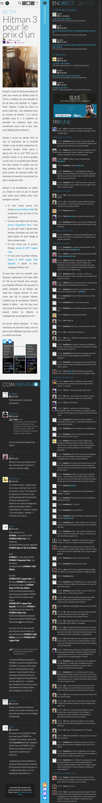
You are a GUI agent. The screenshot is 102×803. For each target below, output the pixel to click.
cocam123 (60, 82)
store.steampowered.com (67, 256)
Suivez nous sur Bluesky (45, 798)
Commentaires (64, 10)
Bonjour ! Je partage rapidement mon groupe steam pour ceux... (72, 90)
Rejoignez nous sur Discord (45, 789)
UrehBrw (60, 70)
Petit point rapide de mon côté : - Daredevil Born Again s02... (71, 65)
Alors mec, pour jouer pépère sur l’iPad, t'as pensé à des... (69, 77)
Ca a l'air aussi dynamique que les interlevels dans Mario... (70, 49)
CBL (9, 40)
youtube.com (75, 249)
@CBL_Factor (20, 42)
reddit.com (79, 165)
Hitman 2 (24, 346)
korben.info (70, 216)
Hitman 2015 (16, 346)
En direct (63, 3)
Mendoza (60, 58)
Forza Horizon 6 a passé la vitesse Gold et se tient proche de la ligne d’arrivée (74, 46)
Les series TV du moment (61, 63)
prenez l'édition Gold (24, 209)
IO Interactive (7, 346)
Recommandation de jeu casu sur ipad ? (66, 76)
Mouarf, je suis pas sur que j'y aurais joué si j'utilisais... (69, 21)
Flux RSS (45, 785)
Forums (58, 55)
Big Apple (60, 40)
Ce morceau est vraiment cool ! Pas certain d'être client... (69, 35)
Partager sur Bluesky (10, 341)
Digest (86, 3)
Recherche (20, 3)
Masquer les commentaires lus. (36, 384)
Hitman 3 (31, 346)
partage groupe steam (60, 88)
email (11, 42)
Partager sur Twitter (4, 341)
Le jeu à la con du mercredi (61, 19)
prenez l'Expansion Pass (19, 224)
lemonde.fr (61, 161)
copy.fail (70, 371)
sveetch (59, 14)
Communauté (44, 389)
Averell (59, 26)
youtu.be (82, 291)
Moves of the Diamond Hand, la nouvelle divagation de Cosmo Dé (74, 32)
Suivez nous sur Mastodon (45, 794)
